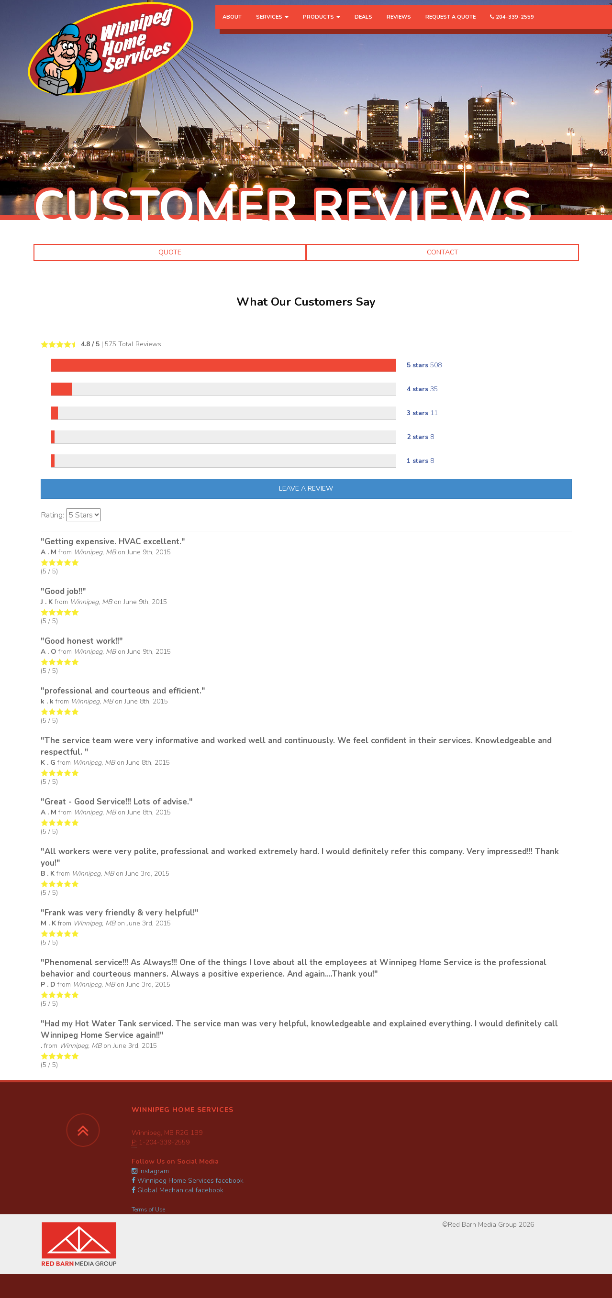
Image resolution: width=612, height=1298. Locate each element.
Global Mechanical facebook (177, 1190)
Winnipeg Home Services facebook (188, 1180)
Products (321, 26)
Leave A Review (306, 488)
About (232, 26)
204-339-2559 (512, 26)
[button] (33, 325)
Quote (169, 252)
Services (272, 26)
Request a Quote (450, 26)
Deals (363, 26)
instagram (150, 1171)
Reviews (399, 26)
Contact (442, 252)
